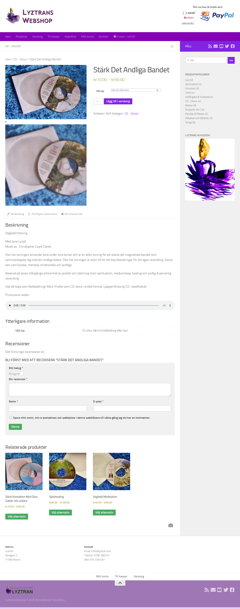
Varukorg (37, 36)
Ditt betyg (16, 368)
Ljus (187, 80)
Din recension (18, 379)
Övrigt (188, 122)
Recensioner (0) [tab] (75, 214)
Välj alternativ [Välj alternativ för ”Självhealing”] (61, 514)
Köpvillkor (70, 36)
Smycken (190, 88)
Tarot (188, 92)
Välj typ (100, 91)
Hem (8, 36)
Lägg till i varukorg (119, 101)
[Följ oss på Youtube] (221, 46)
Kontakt (103, 36)
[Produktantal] (98, 101)
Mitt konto (87, 36)
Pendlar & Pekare (194, 114)
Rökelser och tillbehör (197, 118)
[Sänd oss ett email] (216, 46)
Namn (13, 401)
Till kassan (54, 36)
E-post (98, 401)
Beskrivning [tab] (16, 214)
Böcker (189, 105)
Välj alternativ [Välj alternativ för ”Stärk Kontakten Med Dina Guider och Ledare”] (17, 518)
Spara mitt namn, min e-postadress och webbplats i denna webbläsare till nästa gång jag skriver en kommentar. (81, 418)
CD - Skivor (13, 46)
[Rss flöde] (210, 46)
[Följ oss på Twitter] (227, 46)
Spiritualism (191, 84)
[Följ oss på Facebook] (232, 46)
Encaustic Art (192, 109)
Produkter (21, 36)
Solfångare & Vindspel (197, 97)
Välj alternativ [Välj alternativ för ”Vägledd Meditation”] (104, 514)
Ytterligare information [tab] (45, 214)
